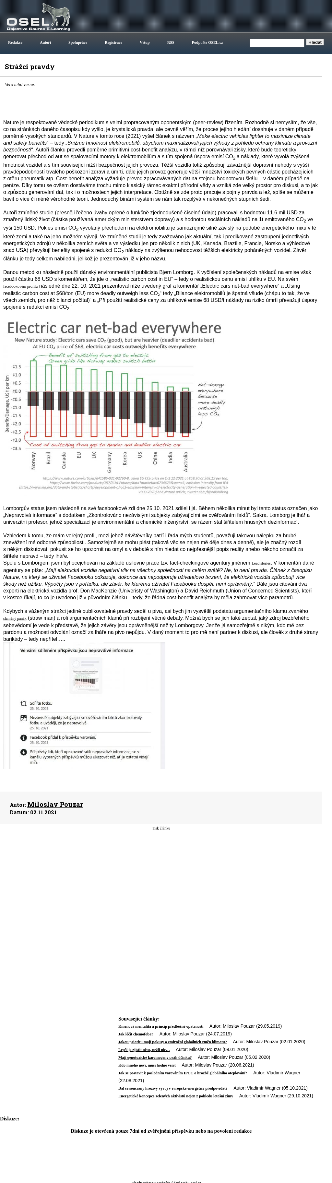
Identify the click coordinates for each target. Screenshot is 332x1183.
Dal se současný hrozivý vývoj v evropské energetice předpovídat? (173, 1088)
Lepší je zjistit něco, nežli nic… (144, 1049)
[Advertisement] (161, 883)
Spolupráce (77, 42)
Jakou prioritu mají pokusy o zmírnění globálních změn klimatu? (172, 1042)
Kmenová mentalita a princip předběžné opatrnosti (160, 1026)
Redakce (15, 42)
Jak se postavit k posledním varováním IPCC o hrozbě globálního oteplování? (182, 1073)
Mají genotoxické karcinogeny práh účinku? (155, 1057)
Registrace (113, 42)
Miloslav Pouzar (55, 804)
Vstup (145, 42)
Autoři (45, 42)
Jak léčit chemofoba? (135, 1034)
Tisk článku (161, 828)
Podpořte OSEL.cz (207, 42)
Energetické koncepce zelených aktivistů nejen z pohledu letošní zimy (175, 1096)
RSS (170, 42)
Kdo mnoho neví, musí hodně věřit (147, 1065)
